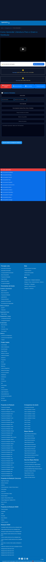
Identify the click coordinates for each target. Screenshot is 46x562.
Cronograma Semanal (5, 320)
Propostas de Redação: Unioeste (7, 463)
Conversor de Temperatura (6, 335)
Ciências (2, 387)
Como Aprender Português (6, 195)
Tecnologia (3, 364)
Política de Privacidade (28, 273)
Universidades (4, 385)
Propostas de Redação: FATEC (7, 448)
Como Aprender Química (6, 197)
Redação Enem (27, 280)
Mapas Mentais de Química (29, 440)
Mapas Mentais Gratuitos (29, 475)
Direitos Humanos (4, 483)
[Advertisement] (23, 9)
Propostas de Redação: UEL (6, 456)
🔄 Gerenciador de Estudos (6, 86)
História (41, 282)
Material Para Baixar (5, 281)
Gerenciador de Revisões (6, 268)
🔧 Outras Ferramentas (40, 86)
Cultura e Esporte (4, 522)
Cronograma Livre (8, 28)
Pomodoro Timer (4, 329)
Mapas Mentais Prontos (29, 473)
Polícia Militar (4, 489)
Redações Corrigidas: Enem (6, 409)
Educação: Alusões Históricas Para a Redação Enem (11, 531)
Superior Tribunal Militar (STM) (7, 498)
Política (2, 520)
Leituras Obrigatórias (5, 368)
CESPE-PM (3, 491)
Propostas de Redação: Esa (6, 416)
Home (2, 28)
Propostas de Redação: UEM (6, 454)
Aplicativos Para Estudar (6, 301)
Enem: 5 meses (27, 429)
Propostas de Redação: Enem (7, 414)
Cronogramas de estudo (29, 407)
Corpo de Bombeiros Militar (6, 493)
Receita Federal (4, 496)
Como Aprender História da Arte (7, 185)
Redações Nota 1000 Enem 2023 (7, 555)
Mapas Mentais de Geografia (30, 453)
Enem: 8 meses (27, 422)
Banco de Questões (5, 275)
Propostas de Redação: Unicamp (7, 431)
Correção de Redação (5, 283)
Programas (3, 360)
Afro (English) (3, 400)
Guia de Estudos (4, 349)
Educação (3, 516)
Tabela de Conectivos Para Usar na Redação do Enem (11, 546)
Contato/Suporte (27, 270)
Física (30, 282)
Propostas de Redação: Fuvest (7, 418)
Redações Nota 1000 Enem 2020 (7, 548)
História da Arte (32, 286)
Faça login (14, 72)
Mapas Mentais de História (29, 457)
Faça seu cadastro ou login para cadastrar (12, 142)
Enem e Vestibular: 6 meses (29, 416)
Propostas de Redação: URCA (7, 446)
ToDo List (3, 327)
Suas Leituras (3, 331)
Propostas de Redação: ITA (6, 420)
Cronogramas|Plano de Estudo (7, 273)
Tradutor (3, 340)
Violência (3, 485)
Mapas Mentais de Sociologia (30, 451)
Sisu (2, 383)
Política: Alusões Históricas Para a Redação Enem (11, 537)
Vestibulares (3, 375)
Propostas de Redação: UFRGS (7, 426)
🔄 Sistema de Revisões (17, 86)
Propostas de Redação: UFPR (7, 461)
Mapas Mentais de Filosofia (29, 449)
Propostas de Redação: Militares (7, 422)
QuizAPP (3, 308)
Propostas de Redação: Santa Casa (8, 441)
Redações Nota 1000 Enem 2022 (7, 553)
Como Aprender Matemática (7, 192)
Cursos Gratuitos (4, 389)
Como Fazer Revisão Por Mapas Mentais (32, 464)
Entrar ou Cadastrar (38, 64)
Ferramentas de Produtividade (7, 303)
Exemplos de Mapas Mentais (30, 471)
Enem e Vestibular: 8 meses (29, 411)
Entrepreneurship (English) (6, 396)
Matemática (26, 284)
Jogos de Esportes (4, 392)
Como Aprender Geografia (6, 182)
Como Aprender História (6, 187)
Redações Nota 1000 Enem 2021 (7, 551)
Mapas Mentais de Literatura (30, 444)
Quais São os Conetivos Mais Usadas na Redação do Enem (11, 543)
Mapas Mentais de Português (30, 446)
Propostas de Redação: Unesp (7, 429)
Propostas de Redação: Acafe (7, 433)
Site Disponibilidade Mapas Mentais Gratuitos (33, 469)
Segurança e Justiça (5, 481)
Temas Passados (4, 509)
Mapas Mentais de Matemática (30, 434)
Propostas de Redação (5, 277)
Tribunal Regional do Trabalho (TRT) (8, 500)
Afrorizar (3, 398)
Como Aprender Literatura (6, 190)
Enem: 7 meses (27, 424)
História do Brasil (35, 282)
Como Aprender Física (5, 180)
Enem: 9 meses (27, 420)
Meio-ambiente (4, 518)
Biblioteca (3, 366)
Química (26, 286)
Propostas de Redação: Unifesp (7, 443)
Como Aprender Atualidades (7, 172)
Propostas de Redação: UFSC (7, 465)
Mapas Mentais (4, 279)
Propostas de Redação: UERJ (7, 424)
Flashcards (3, 310)
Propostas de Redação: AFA (6, 435)
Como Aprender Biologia (6, 175)
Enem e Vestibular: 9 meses (29, 409)
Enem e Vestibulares (5, 347)
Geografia (26, 288)
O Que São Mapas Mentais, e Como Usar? (32, 466)
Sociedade (3, 511)
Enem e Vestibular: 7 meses (29, 414)
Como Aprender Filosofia (6, 177)
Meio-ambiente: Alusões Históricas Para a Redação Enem (11, 534)
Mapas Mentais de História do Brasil (31, 455)
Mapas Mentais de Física (29, 436)
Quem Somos (27, 275)
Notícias (2, 379)
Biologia (26, 282)
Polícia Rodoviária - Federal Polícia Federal (9, 487)
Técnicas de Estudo (5, 299)
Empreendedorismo (5, 394)
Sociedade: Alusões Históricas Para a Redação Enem (11, 527)
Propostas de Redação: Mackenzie (8, 450)
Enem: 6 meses (27, 426)
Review (2, 362)
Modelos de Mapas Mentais (29, 477)
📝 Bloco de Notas (28, 86)
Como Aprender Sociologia (6, 200)
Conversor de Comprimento (6, 337)
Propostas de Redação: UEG (6, 452)
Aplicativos (3, 357)
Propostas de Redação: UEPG (7, 458)
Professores (3, 381)
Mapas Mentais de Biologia (29, 438)
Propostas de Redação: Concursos (8, 411)
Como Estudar (4, 345)
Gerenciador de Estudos (6, 270)
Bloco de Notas (4, 325)
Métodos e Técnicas (5, 353)
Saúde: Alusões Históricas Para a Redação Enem (10, 529)
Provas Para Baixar (5, 372)
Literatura (32, 288)
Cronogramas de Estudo (6, 318)
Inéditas (2, 504)
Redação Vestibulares (35, 280)
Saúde (2, 513)
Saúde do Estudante (5, 355)
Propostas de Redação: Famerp (7, 439)
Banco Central (4, 502)
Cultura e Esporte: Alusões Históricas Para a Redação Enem (11, 540)
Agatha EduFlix (4, 290)
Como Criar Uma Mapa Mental (30, 462)
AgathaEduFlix (4, 297)
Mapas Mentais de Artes (29, 442)
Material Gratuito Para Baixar (30, 268)
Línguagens (32, 284)
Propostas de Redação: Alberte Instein (8, 437)
